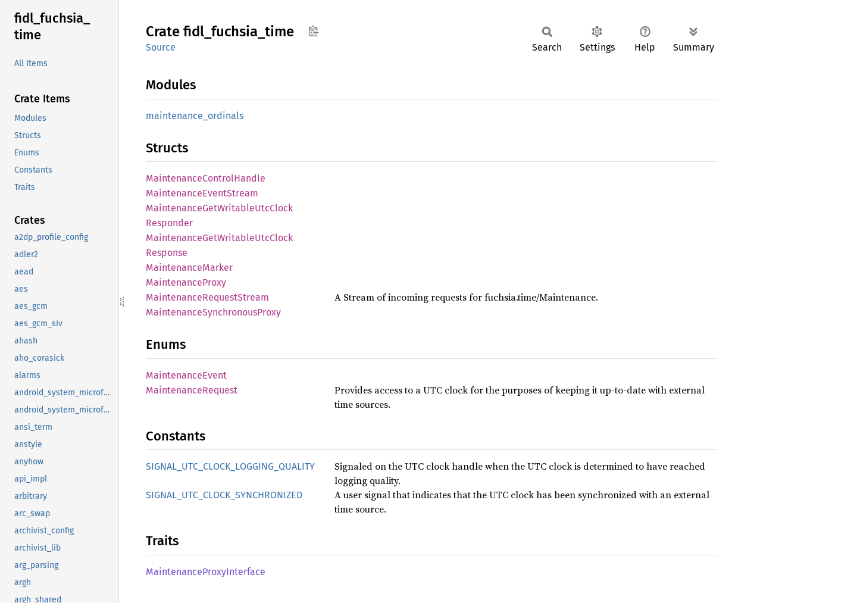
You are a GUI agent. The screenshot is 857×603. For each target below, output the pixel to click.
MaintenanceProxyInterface (205, 571)
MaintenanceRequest (191, 390)
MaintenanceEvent (186, 375)
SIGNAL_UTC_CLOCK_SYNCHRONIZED (224, 495)
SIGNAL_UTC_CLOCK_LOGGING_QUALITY (230, 466)
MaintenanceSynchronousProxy (213, 312)
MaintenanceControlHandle (205, 178)
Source (161, 47)
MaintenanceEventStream (202, 193)
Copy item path (313, 31)
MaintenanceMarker (189, 267)
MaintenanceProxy (186, 282)
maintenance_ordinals (194, 115)
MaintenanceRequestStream (207, 297)
